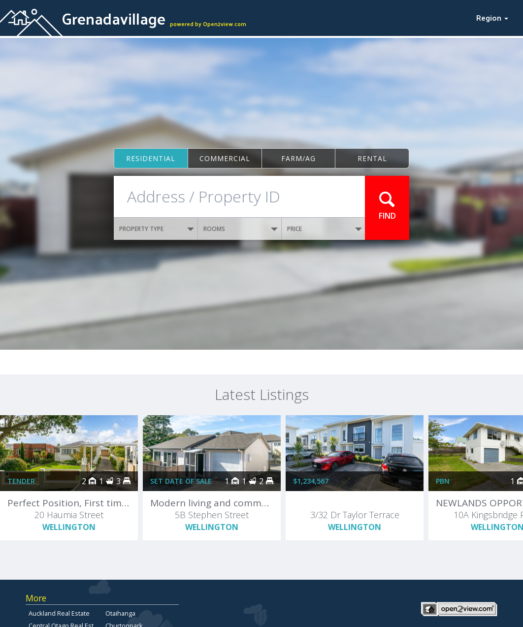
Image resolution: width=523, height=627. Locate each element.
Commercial (224, 158)
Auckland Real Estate (59, 613)
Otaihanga (120, 613)
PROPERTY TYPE (156, 229)
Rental (372, 158)
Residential (150, 158)
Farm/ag (298, 158)
